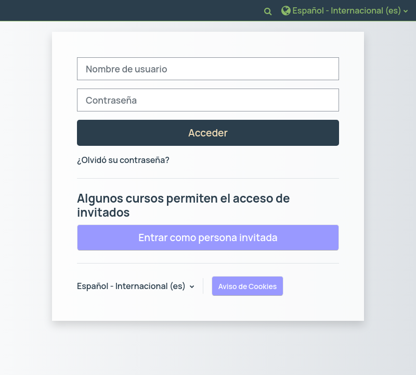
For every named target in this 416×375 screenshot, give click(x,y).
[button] (268, 10)
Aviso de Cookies (247, 286)
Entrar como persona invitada (208, 237)
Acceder (208, 133)
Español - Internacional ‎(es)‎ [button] (132, 286)
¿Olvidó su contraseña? (123, 160)
